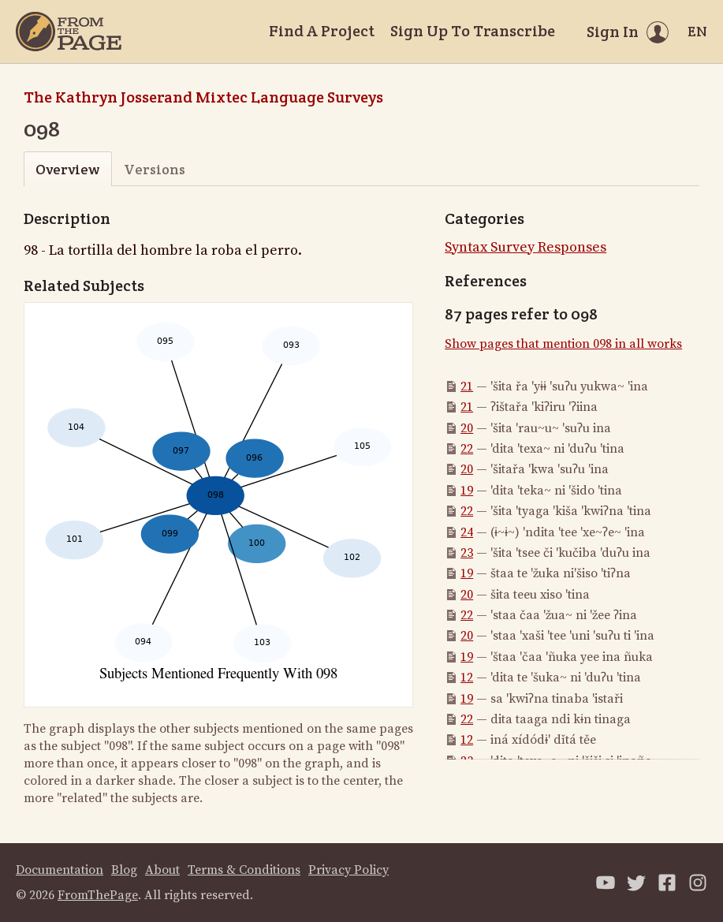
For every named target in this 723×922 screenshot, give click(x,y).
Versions (154, 169)
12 (466, 677)
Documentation (59, 870)
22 (466, 449)
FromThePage (98, 895)
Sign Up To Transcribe (472, 31)
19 (466, 490)
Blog (124, 870)
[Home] (68, 31)
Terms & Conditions (244, 870)
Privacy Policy (348, 870)
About (162, 870)
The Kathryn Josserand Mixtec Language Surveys (203, 97)
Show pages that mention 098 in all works (563, 344)
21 (466, 386)
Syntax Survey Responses (525, 247)
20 (466, 428)
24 (466, 532)
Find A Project (322, 31)
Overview (67, 169)
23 (466, 553)
